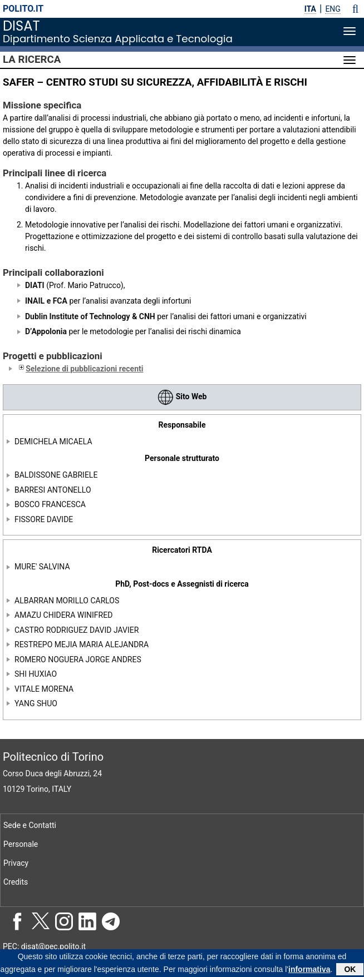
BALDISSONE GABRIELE (55, 474)
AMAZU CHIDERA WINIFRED (63, 615)
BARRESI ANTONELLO (52, 489)
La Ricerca (32, 59)
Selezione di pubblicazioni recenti (80, 368)
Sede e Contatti (29, 825)
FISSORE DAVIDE (43, 519)
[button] (355, 9)
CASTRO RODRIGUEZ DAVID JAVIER (76, 630)
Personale (20, 844)
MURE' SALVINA (42, 566)
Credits (15, 881)
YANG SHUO (35, 703)
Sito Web (182, 396)
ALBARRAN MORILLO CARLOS (66, 600)
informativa (309, 970)
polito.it (23, 8)
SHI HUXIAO (35, 673)
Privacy (15, 863)
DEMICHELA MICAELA (53, 441)
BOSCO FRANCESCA (50, 504)
